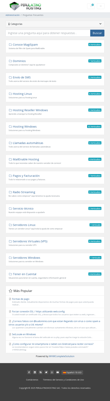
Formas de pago (55, 301)
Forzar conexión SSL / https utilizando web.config (55, 313)
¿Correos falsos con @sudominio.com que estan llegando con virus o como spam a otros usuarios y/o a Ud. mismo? (55, 324)
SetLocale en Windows (55, 336)
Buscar (97, 33)
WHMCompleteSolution (61, 356)
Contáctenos (32, 379)
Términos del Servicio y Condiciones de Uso (63, 379)
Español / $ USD (72, 372)
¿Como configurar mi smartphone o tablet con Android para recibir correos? (55, 346)
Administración (13, 15)
